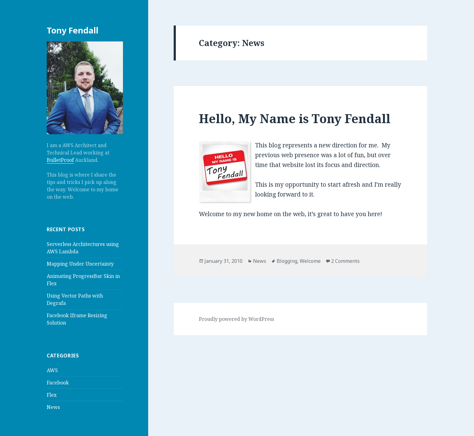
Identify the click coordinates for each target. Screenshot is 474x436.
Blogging (287, 261)
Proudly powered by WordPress (236, 319)
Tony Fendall (72, 30)
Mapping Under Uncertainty (80, 263)
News (53, 407)
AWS (52, 370)
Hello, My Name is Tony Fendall (294, 118)
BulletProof (60, 160)
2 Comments (345, 261)
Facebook (58, 382)
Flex (52, 394)
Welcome (310, 261)
